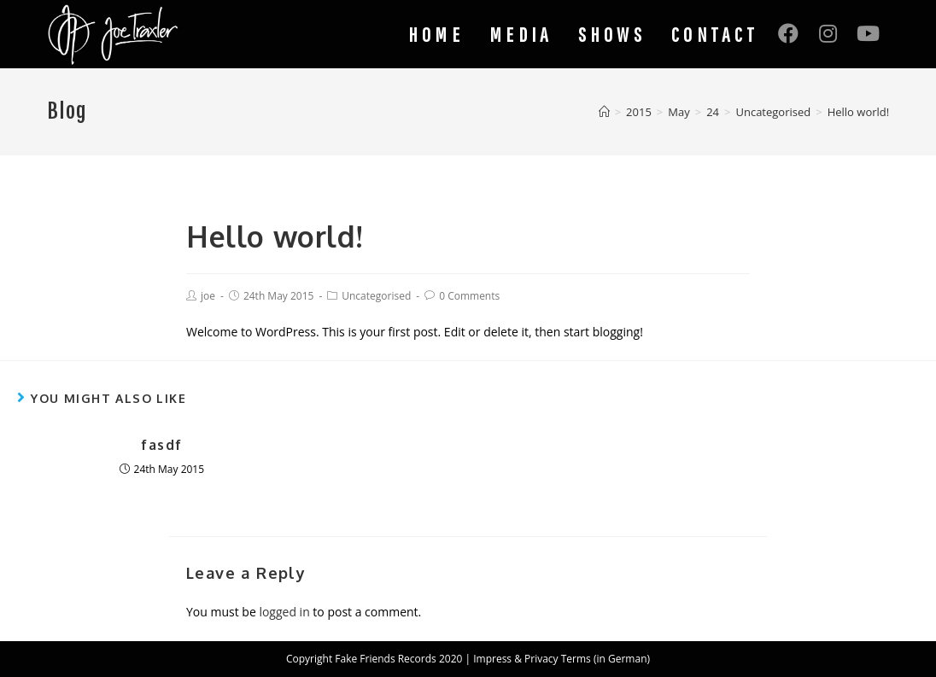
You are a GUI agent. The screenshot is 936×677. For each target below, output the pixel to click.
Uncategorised (376, 296)
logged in (284, 612)
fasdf (161, 444)
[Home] (604, 112)
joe (208, 296)
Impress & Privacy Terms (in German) (561, 658)
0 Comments (469, 296)
